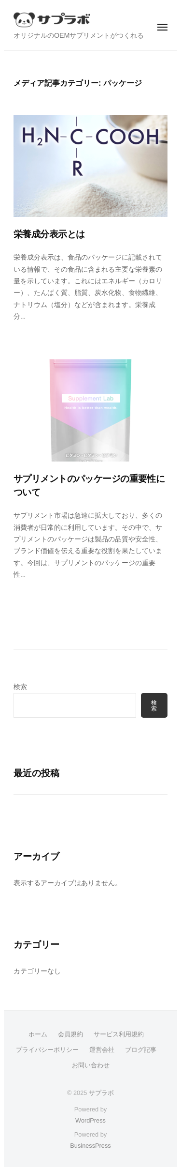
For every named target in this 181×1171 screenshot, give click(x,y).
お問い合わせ (91, 1065)
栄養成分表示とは (49, 234)
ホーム (37, 1034)
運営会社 (101, 1049)
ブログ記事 (140, 1049)
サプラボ (101, 1092)
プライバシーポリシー (47, 1049)
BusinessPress (90, 1145)
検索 (20, 687)
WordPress (90, 1120)
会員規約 (70, 1034)
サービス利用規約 (119, 1034)
